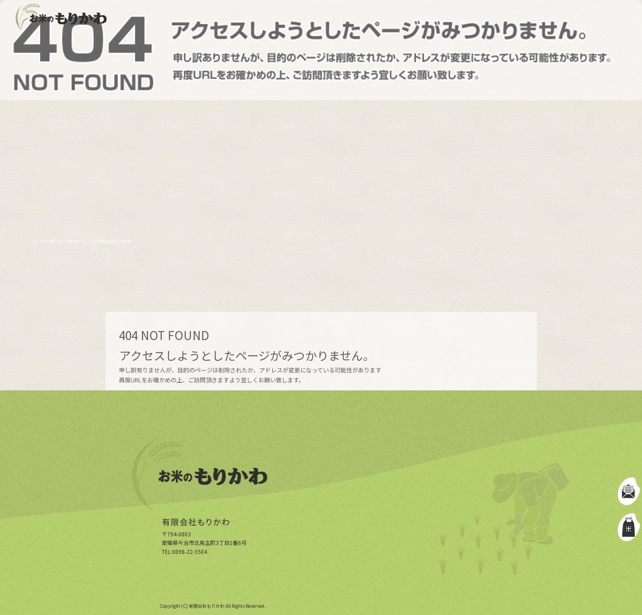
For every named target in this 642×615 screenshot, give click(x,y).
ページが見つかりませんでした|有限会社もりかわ (82, 241)
